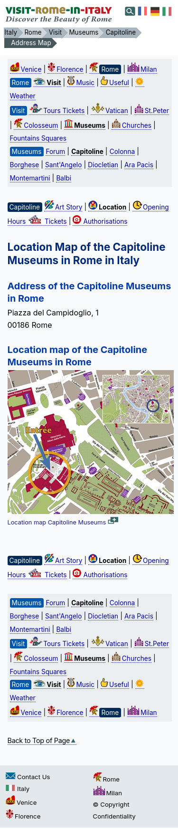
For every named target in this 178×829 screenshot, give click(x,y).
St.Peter (151, 110)
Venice (26, 69)
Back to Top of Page (42, 740)
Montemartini (30, 178)
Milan (142, 69)
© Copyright (111, 804)
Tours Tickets (56, 110)
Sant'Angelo (63, 165)
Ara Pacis (138, 165)
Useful (115, 82)
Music (80, 82)
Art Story (63, 207)
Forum (55, 151)
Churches (131, 125)
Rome (106, 779)
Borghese (24, 165)
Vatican (109, 110)
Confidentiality (114, 816)
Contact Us (28, 777)
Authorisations (100, 221)
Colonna (122, 151)
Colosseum (36, 125)
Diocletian (103, 165)
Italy (17, 788)
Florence (65, 69)
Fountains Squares (38, 138)
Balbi (63, 178)
